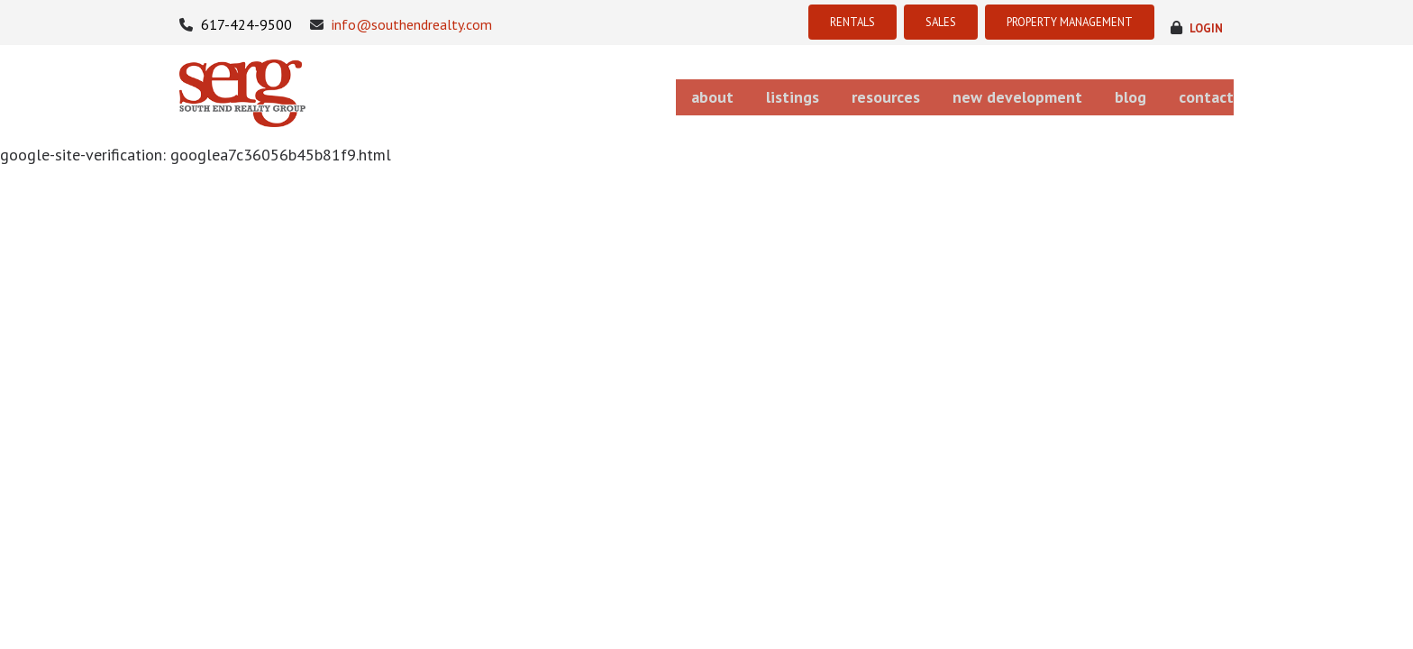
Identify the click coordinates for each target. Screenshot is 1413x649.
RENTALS (797, 22)
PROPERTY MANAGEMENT (1049, 22)
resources (831, 93)
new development (980, 93)
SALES (896, 22)
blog (1111, 93)
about (620, 93)
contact (1207, 93)
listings (719, 93)
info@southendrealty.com (401, 24)
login (1203, 24)
